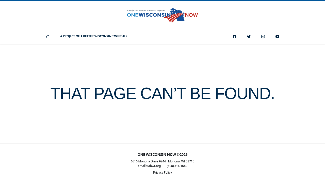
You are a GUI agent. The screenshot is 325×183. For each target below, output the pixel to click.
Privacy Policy (162, 172)
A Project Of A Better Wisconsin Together (93, 36)
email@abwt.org (149, 166)
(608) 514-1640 (177, 166)
